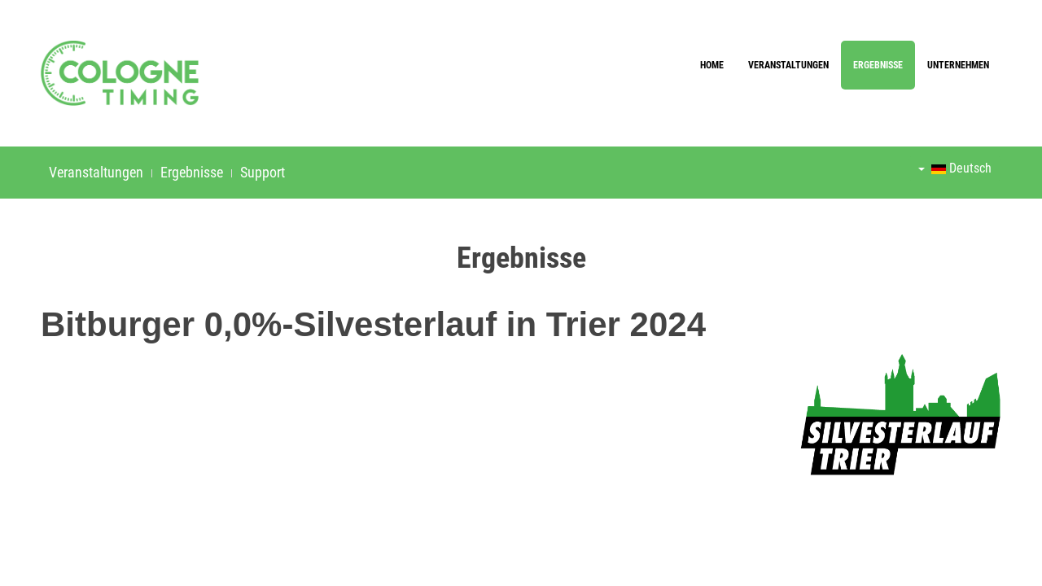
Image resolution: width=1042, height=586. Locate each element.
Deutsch (955, 168)
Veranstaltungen (788, 65)
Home (712, 65)
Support (262, 172)
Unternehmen (958, 65)
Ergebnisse (878, 65)
